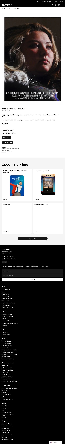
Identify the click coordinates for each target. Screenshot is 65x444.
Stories (44, 1)
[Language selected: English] (55, 442)
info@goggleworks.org (11, 259)
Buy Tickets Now (7, 142)
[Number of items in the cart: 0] (59, 5)
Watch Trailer (6, 137)
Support (55, 1)
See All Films (32, 238)
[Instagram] (5, 262)
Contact (61, 1)
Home (3, 8)
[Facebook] (3, 262)
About (38, 1)
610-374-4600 (10, 256)
